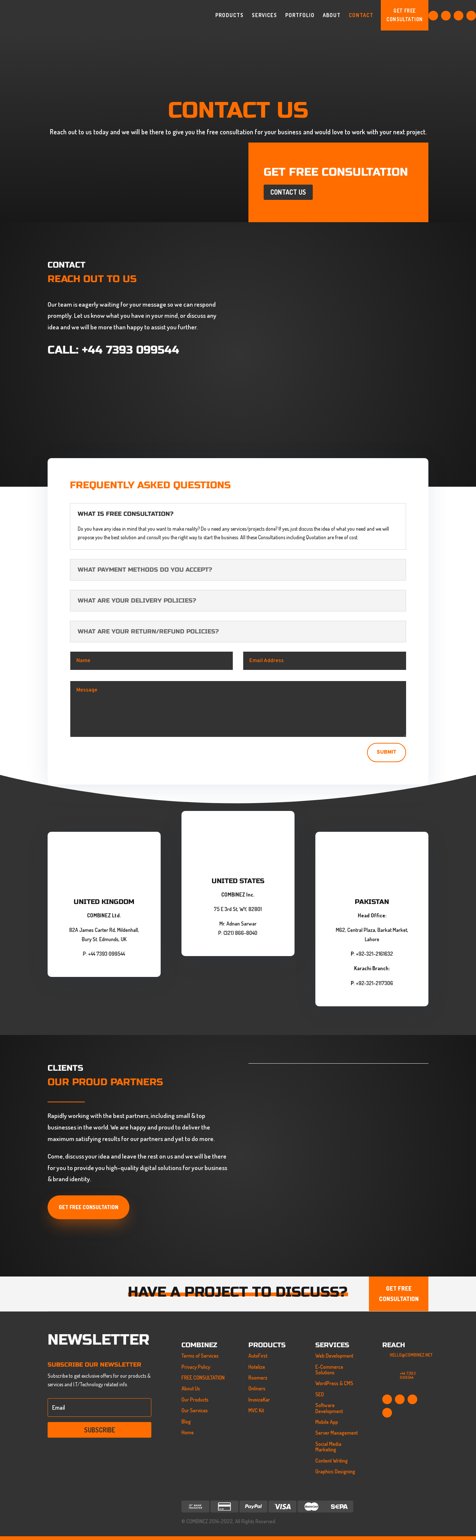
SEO (319, 1394)
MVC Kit (256, 1410)
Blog (186, 1421)
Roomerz (257, 1377)
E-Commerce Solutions (329, 1370)
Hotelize (256, 1367)
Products (229, 15)
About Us (190, 1388)
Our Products (195, 1399)
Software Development (329, 1408)
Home (187, 1432)
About (332, 15)
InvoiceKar (259, 1399)
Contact (361, 15)
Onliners (257, 1388)
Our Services (194, 1410)
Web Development (334, 1355)
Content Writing (331, 1460)
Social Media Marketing (328, 1447)
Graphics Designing (335, 1471)
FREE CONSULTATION (203, 1377)
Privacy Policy (195, 1367)
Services (264, 15)
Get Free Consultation (88, 1207)
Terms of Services (200, 1355)
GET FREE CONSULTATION (404, 14)
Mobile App (326, 1422)
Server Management (336, 1432)
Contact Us (288, 192)
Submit (386, 752)
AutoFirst (257, 1355)
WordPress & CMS (334, 1383)
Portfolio (300, 15)
